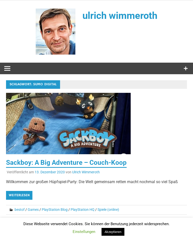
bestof (20, 210)
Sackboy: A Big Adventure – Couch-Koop (66, 162)
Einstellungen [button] (84, 231)
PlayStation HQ (82, 210)
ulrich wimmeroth (119, 15)
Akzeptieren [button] (113, 232)
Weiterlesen (19, 195)
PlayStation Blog (55, 210)
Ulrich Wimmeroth (86, 172)
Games (33, 210)
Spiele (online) (108, 210)
